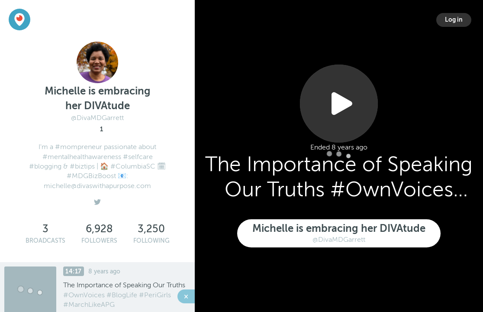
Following (151, 240)
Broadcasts (45, 240)
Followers (99, 240)
